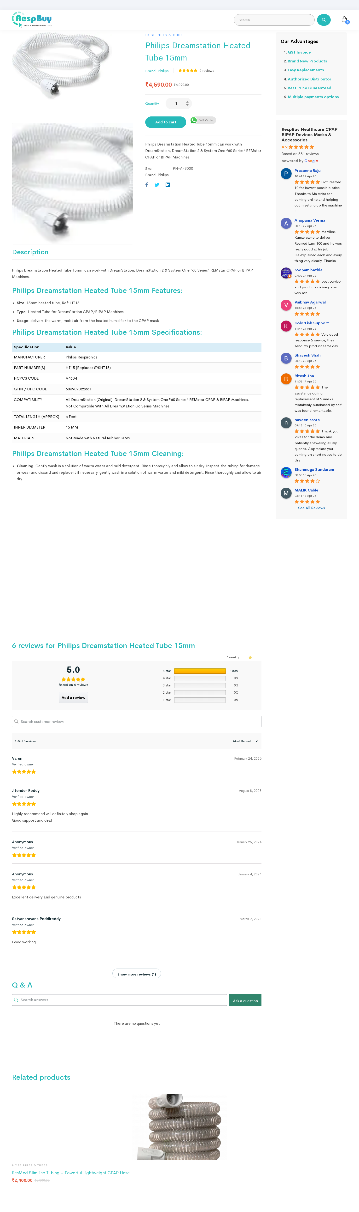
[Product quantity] (179, 103)
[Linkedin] (168, 185)
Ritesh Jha (304, 375)
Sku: (148, 168)
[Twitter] (157, 185)
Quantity (152, 103)
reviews (206, 70)
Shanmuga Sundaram (314, 469)
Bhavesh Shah (308, 355)
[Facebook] (147, 185)
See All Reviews (311, 507)
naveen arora (307, 419)
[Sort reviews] (245, 741)
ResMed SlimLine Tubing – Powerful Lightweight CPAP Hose (71, 1173)
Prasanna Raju (308, 170)
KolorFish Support (312, 323)
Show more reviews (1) (136, 974)
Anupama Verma (310, 220)
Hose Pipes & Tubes (164, 35)
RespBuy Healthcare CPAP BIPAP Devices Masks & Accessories (309, 135)
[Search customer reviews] (136, 721)
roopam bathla (308, 270)
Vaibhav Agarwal (310, 302)
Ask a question (245, 1000)
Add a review (73, 697)
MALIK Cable (306, 490)
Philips (163, 70)
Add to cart (165, 122)
